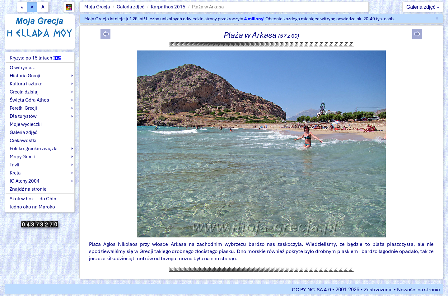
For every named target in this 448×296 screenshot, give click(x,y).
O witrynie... (23, 67)
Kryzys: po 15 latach (35, 58)
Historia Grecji (25, 76)
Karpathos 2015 (168, 7)
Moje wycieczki (26, 124)
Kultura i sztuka (26, 84)
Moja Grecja (97, 7)
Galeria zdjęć (130, 7)
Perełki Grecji (23, 108)
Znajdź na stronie (28, 189)
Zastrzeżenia (378, 289)
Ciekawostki (23, 140)
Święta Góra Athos (29, 100)
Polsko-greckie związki (34, 149)
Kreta (15, 173)
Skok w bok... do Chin (33, 199)
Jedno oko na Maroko (32, 207)
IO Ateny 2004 (25, 181)
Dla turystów (23, 116)
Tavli (14, 165)
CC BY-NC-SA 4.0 (311, 289)
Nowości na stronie (418, 289)
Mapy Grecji (22, 157)
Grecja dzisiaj (24, 92)
